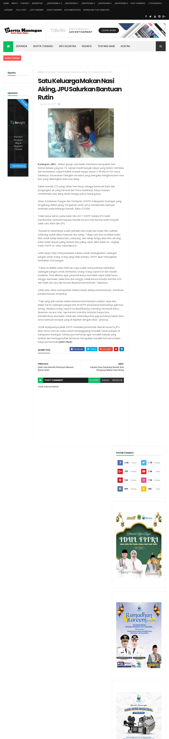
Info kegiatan (67, 46)
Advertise (37, 3)
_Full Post (21, 10)
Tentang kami (106, 46)
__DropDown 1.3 (53, 3)
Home (6, 3)
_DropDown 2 (71, 3)
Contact (24, 3)
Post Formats (138, 3)
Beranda (21, 46)
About (15, 3)
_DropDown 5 (121, 3)
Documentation (72, 10)
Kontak (125, 46)
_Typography (155, 3)
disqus (100, 382)
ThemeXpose (20, 734)
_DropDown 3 (88, 3)
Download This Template (96, 10)
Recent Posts (135, 633)
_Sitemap (8, 10)
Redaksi (87, 46)
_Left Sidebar (36, 10)
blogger (89, 382)
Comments (155, 633)
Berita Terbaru (43, 46)
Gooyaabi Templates (51, 734)
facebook (112, 382)
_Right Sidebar (54, 10)
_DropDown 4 (104, 3)
